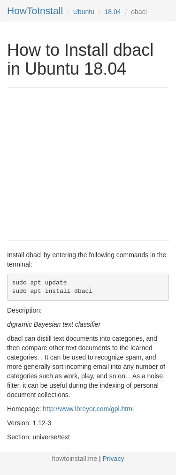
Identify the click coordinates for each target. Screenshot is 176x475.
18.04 (113, 11)
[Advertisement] (86, 163)
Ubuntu (83, 11)
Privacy (113, 458)
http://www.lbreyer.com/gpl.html (88, 409)
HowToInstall (35, 10)
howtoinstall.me (75, 458)
